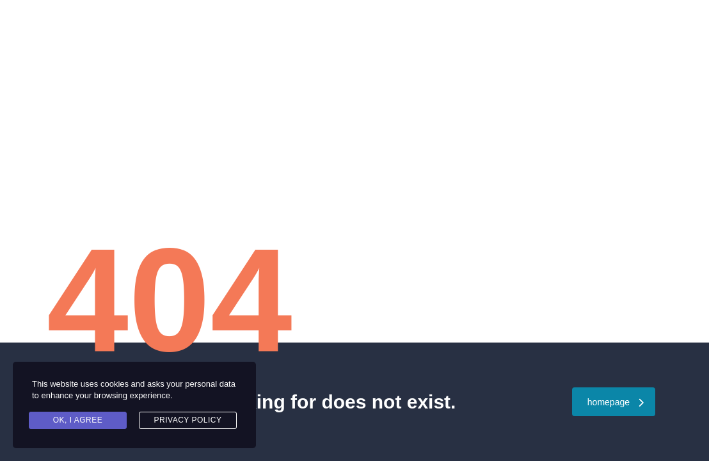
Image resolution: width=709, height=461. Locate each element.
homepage (615, 402)
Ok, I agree (78, 420)
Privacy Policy (188, 420)
